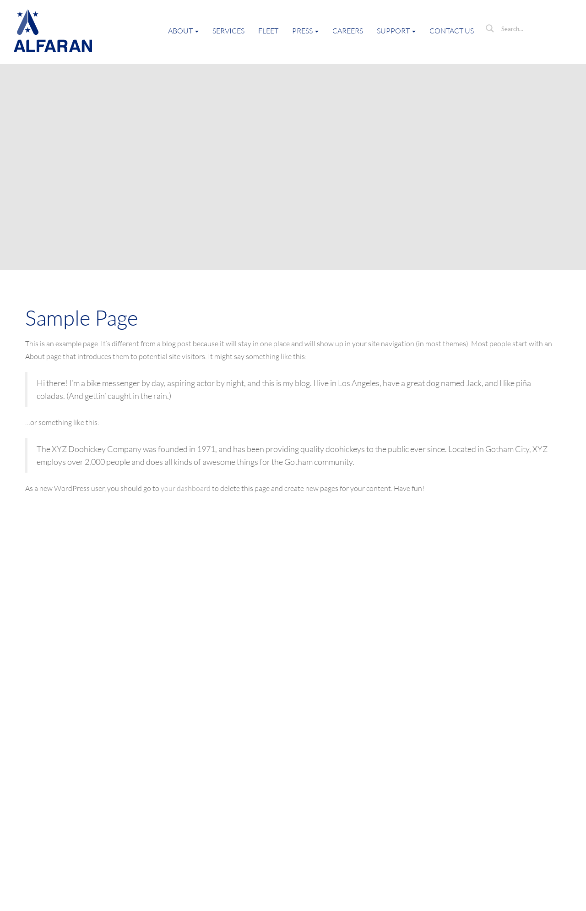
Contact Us (451, 30)
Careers (347, 30)
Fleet (268, 30)
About (183, 30)
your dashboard (186, 488)
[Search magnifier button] (489, 28)
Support (396, 30)
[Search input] (533, 28)
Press (305, 30)
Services (228, 30)
